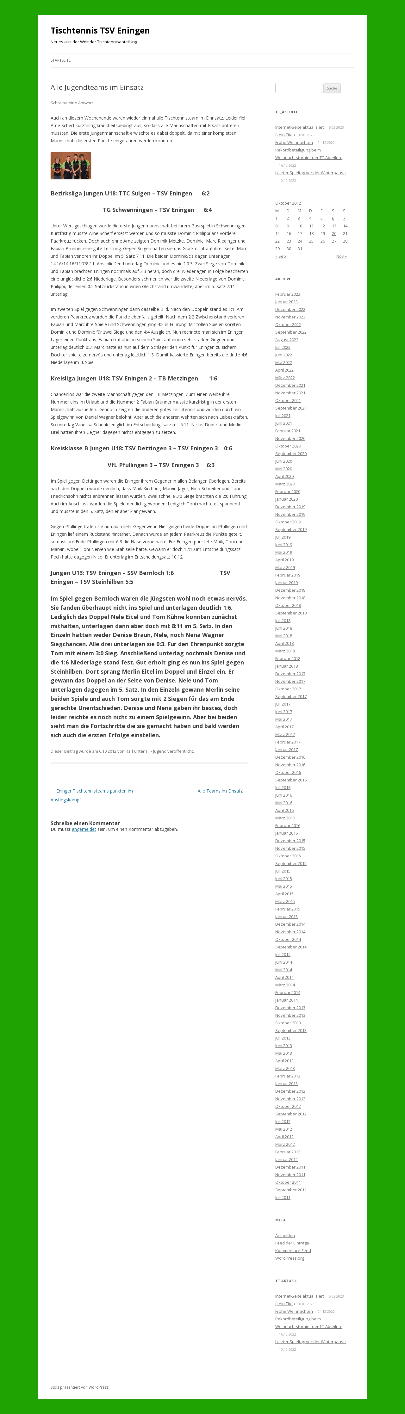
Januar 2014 (286, 1000)
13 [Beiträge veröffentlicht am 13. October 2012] (334, 226)
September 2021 (291, 408)
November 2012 (290, 1099)
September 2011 (291, 1190)
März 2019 (285, 567)
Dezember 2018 (290, 590)
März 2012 (285, 1144)
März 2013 (285, 1068)
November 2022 (290, 317)
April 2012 (284, 1136)
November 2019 (290, 514)
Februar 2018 (287, 658)
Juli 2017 (282, 704)
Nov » (341, 256)
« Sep (280, 256)
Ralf (129, 751)
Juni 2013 (283, 1045)
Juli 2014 (282, 954)
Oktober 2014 (288, 939)
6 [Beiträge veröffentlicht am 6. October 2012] (333, 218)
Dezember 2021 (290, 385)
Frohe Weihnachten (294, 142)
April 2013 (284, 1061)
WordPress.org (289, 1258)
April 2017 (284, 727)
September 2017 (291, 696)
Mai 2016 (283, 803)
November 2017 (290, 681)
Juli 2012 (282, 1121)
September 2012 (291, 1114)
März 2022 (285, 377)
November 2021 (290, 393)
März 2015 (285, 901)
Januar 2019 (286, 582)
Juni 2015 (283, 878)
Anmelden (285, 1235)
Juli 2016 (282, 787)
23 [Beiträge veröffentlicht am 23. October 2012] (289, 241)
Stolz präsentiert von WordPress (80, 1387)
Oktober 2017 (288, 689)
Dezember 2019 (290, 506)
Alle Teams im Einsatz (223, 791)
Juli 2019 (282, 537)
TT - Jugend (156, 751)
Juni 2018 (283, 628)
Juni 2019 (283, 544)
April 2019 (284, 560)
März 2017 (285, 734)
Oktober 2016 (288, 772)
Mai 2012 (283, 1129)
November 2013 (290, 1015)
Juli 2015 (282, 871)
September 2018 (291, 613)
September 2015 (291, 863)
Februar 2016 (287, 825)
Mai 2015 (283, 886)
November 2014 (290, 932)
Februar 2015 (287, 909)
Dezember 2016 (290, 757)
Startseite (61, 60)
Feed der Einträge (292, 1243)
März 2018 (285, 651)
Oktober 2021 (288, 400)
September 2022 (291, 332)
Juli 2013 (282, 1038)
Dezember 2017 (290, 673)
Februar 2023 (287, 294)
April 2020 (284, 476)
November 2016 (290, 765)
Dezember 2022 (290, 309)
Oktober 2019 (288, 522)
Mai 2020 (283, 469)
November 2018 (290, 598)
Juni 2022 (283, 355)
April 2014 (284, 977)
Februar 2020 (287, 491)
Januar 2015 (286, 916)
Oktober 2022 (288, 324)
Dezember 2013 (290, 1007)
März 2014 (285, 985)
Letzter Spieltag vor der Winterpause (310, 173)
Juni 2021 (283, 423)
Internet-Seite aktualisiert (299, 127)
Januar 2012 (286, 1159)
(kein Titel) (285, 135)
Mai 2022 (283, 362)
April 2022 (284, 370)
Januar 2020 (286, 499)
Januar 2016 (286, 833)
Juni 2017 (283, 711)
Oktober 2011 (288, 1182)
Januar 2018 (286, 666)
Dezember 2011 (290, 1167)
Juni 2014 (283, 962)
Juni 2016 (283, 795)
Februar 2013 (287, 1076)
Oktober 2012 (288, 1106)
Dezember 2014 (290, 924)
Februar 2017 (287, 742)
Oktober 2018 (288, 605)
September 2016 (291, 780)
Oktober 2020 (288, 446)
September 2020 (291, 453)
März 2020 (285, 484)
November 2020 (290, 438)
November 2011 (290, 1174)
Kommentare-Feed (293, 1250)
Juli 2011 (282, 1197)
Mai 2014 (283, 970)
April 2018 (284, 643)
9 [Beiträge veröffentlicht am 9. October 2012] (288, 226)
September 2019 (291, 529)
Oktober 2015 (288, 856)
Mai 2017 (283, 719)
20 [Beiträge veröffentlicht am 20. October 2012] (334, 233)
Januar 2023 (286, 302)
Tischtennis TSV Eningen (100, 30)
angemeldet (84, 829)
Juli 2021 (282, 415)
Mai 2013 (283, 1053)
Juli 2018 (282, 620)
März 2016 (285, 818)
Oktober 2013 (288, 1023)
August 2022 (286, 340)
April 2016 (284, 810)
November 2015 (290, 848)
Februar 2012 (287, 1152)
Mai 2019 (283, 552)
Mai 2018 (283, 636)
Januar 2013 (286, 1083)
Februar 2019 (287, 575)
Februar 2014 (287, 992)
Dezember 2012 (290, 1091)
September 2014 (291, 947)
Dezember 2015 (290, 840)
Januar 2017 (286, 749)
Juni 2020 (283, 461)
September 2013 (291, 1030)
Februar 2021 (287, 431)
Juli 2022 (282, 347)
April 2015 (284, 894)
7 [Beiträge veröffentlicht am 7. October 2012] (344, 218)
